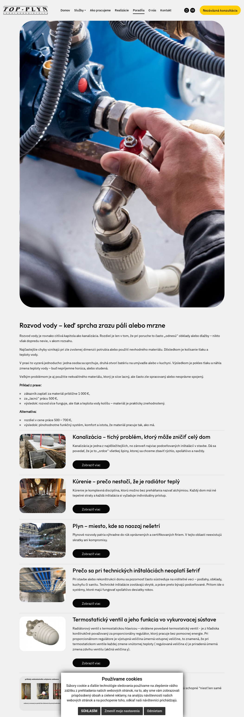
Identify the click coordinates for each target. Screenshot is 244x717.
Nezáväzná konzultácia (220, 10)
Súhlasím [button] (89, 711)
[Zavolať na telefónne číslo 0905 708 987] (186, 10)
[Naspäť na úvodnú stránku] (25, 9)
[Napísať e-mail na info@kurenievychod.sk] (192, 10)
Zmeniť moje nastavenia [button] (122, 711)
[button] (80, 10)
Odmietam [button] (154, 711)
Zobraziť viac (91, 464)
